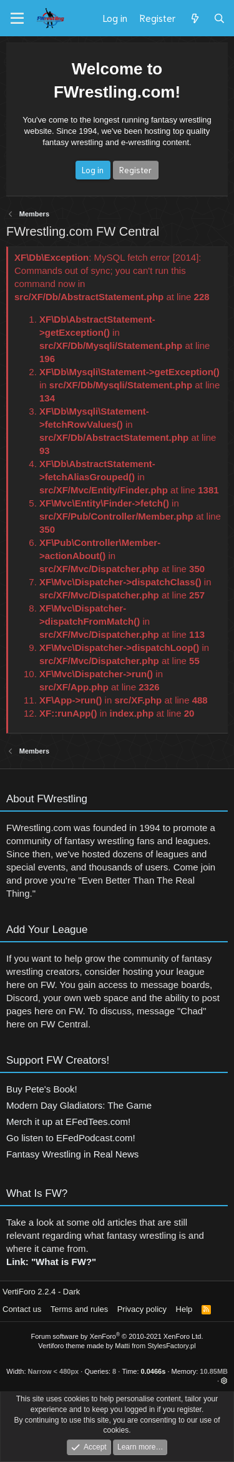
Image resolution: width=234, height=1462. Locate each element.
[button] (224, 1380)
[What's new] (194, 18)
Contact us (21, 1309)
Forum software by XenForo (117, 1336)
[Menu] (17, 18)
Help (184, 1309)
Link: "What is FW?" (51, 1264)
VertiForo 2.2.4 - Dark (41, 1291)
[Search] (219, 18)
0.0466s (153, 1371)
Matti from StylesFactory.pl (155, 1345)
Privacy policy (142, 1309)
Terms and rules (79, 1309)
